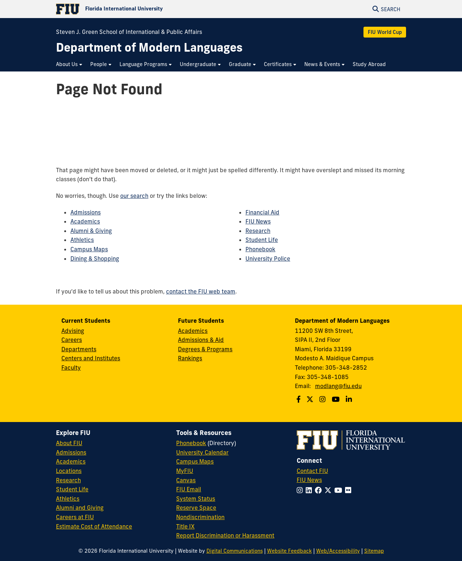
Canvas (186, 480)
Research (257, 230)
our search (134, 195)
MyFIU (184, 470)
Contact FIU (312, 470)
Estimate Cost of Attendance (94, 526)
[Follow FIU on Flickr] (349, 490)
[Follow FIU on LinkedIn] (310, 490)
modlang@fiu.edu (338, 386)
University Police (267, 258)
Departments (78, 349)
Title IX (185, 526)
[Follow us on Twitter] (311, 399)
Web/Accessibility (338, 551)
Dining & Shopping (94, 258)
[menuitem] (69, 64)
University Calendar (202, 452)
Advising (72, 330)
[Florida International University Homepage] (143, 9)
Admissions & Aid (201, 339)
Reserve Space (196, 507)
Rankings (190, 358)
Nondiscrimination (200, 517)
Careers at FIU (75, 517)
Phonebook (260, 249)
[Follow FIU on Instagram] (301, 490)
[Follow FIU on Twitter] (329, 490)
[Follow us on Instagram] (323, 399)
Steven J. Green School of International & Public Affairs (129, 31)
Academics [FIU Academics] (71, 461)
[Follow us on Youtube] (336, 399)
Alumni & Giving (91, 230)
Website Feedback (289, 551)
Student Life (261, 239)
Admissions (85, 212)
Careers (71, 339)
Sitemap (374, 551)
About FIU (69, 443)
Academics (85, 221)
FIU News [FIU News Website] (309, 479)
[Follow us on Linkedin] (349, 399)
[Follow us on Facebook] (299, 399)
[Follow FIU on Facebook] (319, 490)
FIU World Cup (385, 32)
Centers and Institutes (90, 358)
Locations (69, 470)
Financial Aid (262, 212)
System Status (195, 498)
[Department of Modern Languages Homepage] (149, 47)
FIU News (258, 221)
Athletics (82, 239)
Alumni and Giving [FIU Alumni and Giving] (80, 507)
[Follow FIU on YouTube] (339, 490)
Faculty (71, 367)
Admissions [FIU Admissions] (71, 452)
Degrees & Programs (205, 349)
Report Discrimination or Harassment (225, 535)
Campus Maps (89, 249)
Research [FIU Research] (68, 480)
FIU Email (188, 489)
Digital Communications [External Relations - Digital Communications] (234, 551)
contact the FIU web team (200, 291)
